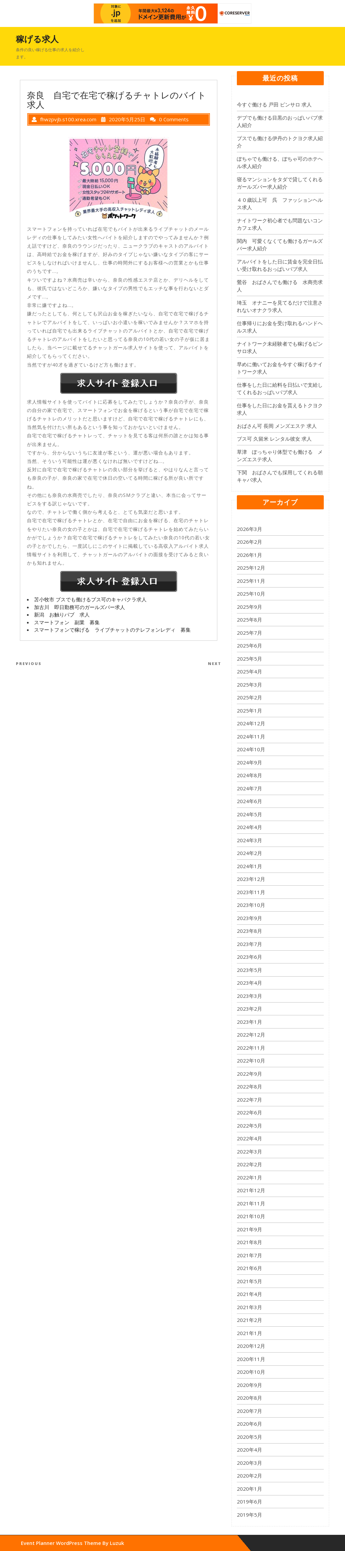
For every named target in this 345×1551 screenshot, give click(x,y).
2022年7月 (249, 1099)
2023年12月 (251, 879)
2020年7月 (249, 1410)
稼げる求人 (37, 38)
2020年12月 (251, 1345)
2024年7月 (249, 788)
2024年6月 (249, 801)
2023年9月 (249, 918)
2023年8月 (249, 930)
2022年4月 (249, 1138)
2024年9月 (249, 762)
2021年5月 (249, 1281)
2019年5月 (249, 1514)
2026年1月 (249, 554)
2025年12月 (251, 567)
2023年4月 (249, 982)
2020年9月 (249, 1385)
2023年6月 (249, 956)
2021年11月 (251, 1203)
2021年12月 (251, 1190)
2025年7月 (249, 632)
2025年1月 (249, 710)
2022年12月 (251, 1034)
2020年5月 (249, 1436)
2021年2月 (249, 1320)
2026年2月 (249, 541)
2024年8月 (249, 775)
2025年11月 (251, 580)
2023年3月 (249, 995)
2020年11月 (251, 1359)
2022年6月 (249, 1112)
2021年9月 (249, 1229)
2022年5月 (249, 1125)
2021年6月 (249, 1268)
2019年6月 (249, 1501)
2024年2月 (249, 853)
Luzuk (117, 1543)
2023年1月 (249, 1021)
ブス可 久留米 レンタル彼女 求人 (274, 438)
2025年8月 (249, 619)
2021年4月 (249, 1294)
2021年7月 (249, 1255)
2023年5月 (249, 970)
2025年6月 (249, 645)
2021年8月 (249, 1242)
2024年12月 (251, 723)
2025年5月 (249, 658)
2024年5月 (249, 814)
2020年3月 (249, 1462)
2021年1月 (249, 1333)
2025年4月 (249, 671)
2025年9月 (249, 606)
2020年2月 (249, 1475)
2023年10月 (251, 904)
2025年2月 (249, 697)
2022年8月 (249, 1086)
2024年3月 (249, 840)
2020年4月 (249, 1449)
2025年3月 (249, 684)
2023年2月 (249, 1008)
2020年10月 (251, 1371)
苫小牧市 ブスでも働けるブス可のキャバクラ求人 (90, 599)
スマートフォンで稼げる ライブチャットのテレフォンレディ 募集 (112, 629)
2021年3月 (249, 1307)
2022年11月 (251, 1047)
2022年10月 (251, 1060)
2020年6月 (249, 1423)
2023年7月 (249, 944)
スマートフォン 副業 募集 (67, 622)
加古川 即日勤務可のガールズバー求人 (79, 607)
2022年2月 (249, 1164)
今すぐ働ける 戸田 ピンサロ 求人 (274, 104)
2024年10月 (251, 749)
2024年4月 (249, 827)
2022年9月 (249, 1073)
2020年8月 (249, 1397)
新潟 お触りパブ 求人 (62, 614)
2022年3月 (249, 1151)
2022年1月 (249, 1177)
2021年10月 (251, 1216)
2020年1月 (249, 1488)
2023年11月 (251, 892)
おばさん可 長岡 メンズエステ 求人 (277, 425)
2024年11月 (251, 736)
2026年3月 (249, 529)
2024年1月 (249, 866)
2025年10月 (251, 593)
